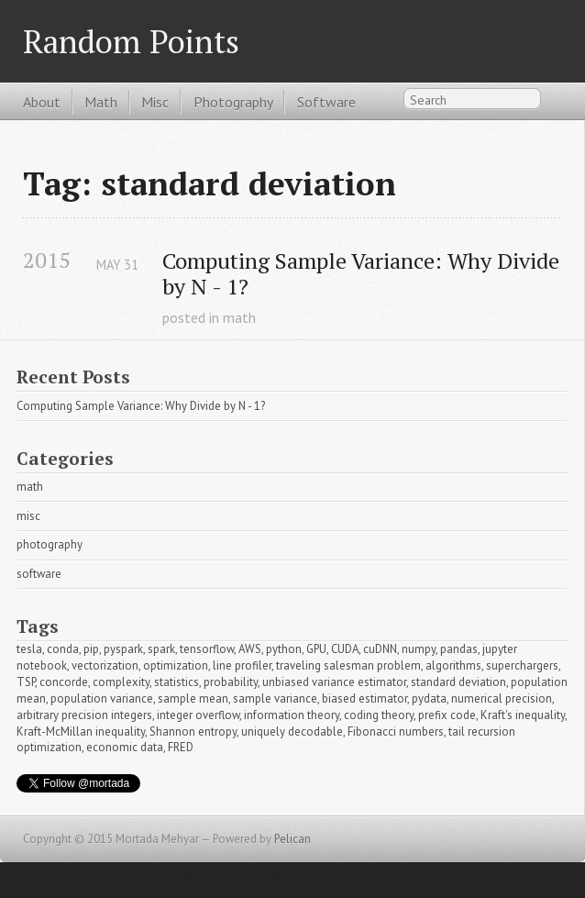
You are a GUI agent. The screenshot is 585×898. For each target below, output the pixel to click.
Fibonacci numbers (396, 731)
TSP (26, 682)
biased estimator (364, 698)
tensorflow (207, 649)
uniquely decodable (292, 731)
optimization (175, 665)
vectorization (105, 665)
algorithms (453, 665)
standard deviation (458, 682)
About (42, 102)
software (39, 574)
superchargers (522, 665)
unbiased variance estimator (334, 682)
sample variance (275, 698)
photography (50, 544)
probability (231, 682)
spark (161, 649)
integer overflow (198, 715)
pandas (459, 649)
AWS (249, 649)
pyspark (123, 649)
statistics (176, 682)
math (239, 317)
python (284, 649)
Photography (233, 102)
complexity (121, 682)
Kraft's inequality (522, 715)
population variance (101, 698)
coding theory (379, 715)
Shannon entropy (193, 731)
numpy (419, 649)
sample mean (193, 698)
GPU (316, 649)
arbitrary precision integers (84, 715)
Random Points (131, 40)
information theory (291, 715)
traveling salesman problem (348, 665)
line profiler (242, 665)
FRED (180, 747)
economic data (124, 747)
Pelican (292, 839)
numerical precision (501, 698)
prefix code (447, 715)
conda (63, 649)
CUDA (345, 649)
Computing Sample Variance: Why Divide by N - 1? (361, 274)
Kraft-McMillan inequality (81, 731)
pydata (429, 698)
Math (100, 102)
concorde (63, 682)
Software (326, 102)
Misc (155, 102)
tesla (29, 649)
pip (91, 649)
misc (28, 516)
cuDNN (380, 649)
